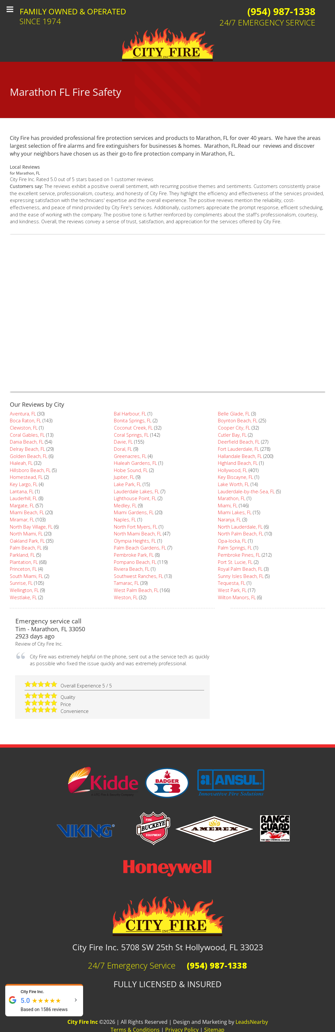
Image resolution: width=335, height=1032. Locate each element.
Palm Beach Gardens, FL (140, 548)
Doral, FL (123, 449)
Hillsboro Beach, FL (30, 470)
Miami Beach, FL (27, 512)
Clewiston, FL (24, 428)
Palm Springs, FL (235, 548)
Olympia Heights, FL (135, 541)
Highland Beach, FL (238, 463)
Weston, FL (126, 597)
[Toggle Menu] (10, 9)
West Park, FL (232, 590)
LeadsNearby (252, 1021)
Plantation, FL (24, 562)
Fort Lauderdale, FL (238, 449)
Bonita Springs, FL (132, 420)
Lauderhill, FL (23, 498)
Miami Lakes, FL (235, 512)
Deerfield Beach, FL (239, 442)
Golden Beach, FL (28, 456)
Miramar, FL (22, 519)
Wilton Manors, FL (237, 597)
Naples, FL (125, 519)
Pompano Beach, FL (135, 562)
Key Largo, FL (24, 484)
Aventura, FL (23, 414)
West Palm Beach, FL (136, 590)
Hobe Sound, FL (131, 470)
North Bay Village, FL (31, 527)
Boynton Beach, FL (237, 420)
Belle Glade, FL (234, 414)
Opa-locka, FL (232, 541)
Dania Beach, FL (27, 442)
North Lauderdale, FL (240, 527)
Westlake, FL (23, 597)
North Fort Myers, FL (135, 527)
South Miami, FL (26, 576)
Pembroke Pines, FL (239, 555)
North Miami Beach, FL (138, 534)
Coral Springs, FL (131, 435)
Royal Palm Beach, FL (240, 569)
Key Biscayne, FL (235, 477)
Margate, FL (22, 505)
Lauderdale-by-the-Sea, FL (246, 491)
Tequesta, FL (231, 583)
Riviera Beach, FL (132, 569)
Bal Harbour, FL (130, 414)
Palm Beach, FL (26, 548)
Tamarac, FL (126, 583)
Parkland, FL (22, 555)
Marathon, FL (231, 498)
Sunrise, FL (21, 583)
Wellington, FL (24, 590)
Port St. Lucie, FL (235, 562)
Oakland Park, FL (27, 541)
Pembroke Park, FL (134, 555)
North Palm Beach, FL (240, 534)
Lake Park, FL (127, 484)
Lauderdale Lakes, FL (136, 491)
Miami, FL (228, 505)
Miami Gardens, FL (134, 512)
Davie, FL (123, 442)
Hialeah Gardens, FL (135, 463)
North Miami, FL (26, 534)
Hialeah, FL (21, 463)
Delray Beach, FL (27, 449)
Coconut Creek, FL (133, 428)
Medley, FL (125, 505)
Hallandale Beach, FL (240, 456)
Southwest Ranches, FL (138, 576)
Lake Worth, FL (233, 484)
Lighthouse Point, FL (135, 498)
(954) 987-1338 (281, 11)
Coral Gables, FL (27, 435)
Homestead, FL (26, 477)
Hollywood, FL (232, 470)
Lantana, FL (22, 491)
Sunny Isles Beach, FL (241, 576)
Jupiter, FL (124, 477)
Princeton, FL (23, 569)
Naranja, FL (229, 519)
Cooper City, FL (234, 428)
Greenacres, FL (130, 456)
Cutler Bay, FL (232, 435)
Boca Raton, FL (25, 420)
